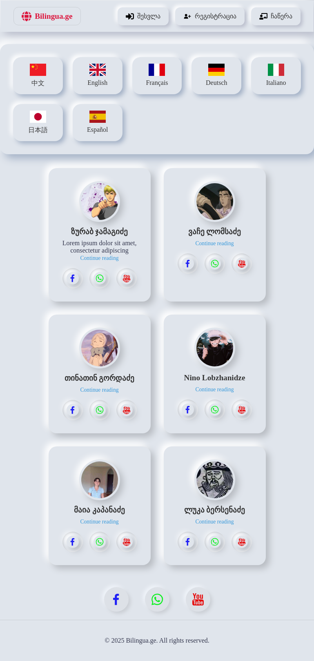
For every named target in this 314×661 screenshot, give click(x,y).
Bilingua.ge (47, 16)
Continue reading (99, 258)
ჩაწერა (275, 16)
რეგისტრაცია (209, 16)
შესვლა (143, 16)
